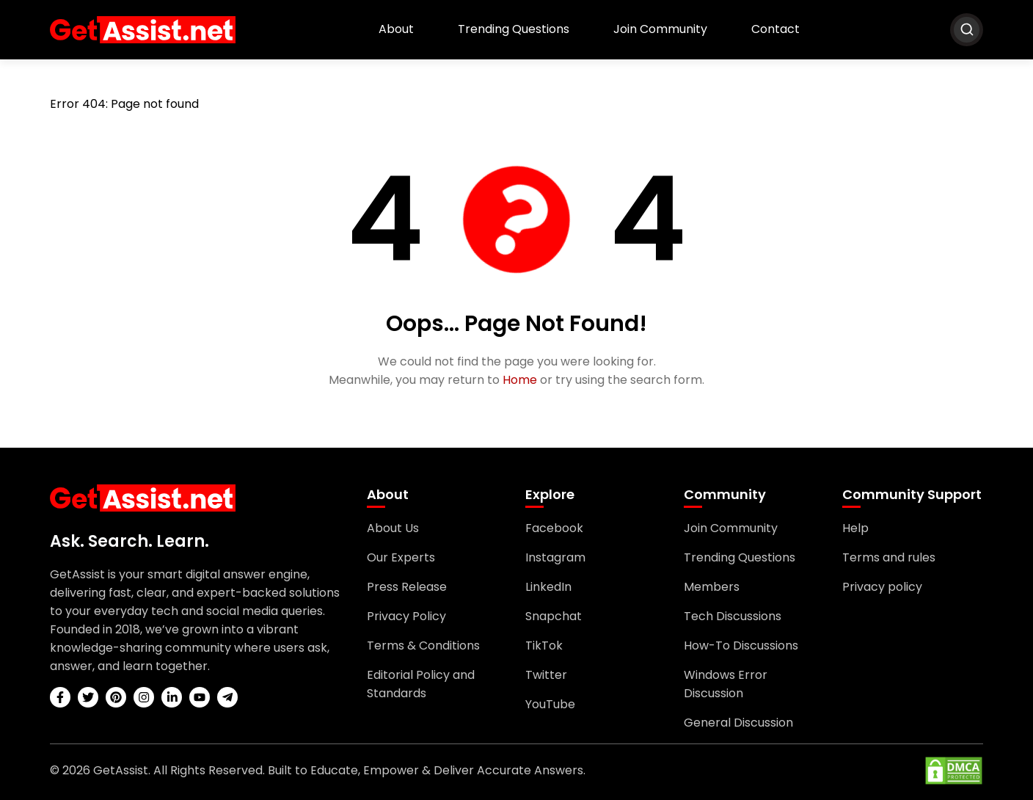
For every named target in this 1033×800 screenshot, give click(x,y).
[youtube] (199, 697)
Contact (775, 29)
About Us (393, 528)
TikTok (544, 645)
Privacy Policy (406, 616)
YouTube (550, 704)
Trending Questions (513, 29)
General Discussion (738, 722)
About (396, 29)
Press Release (407, 586)
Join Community (660, 29)
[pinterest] (116, 697)
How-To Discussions (741, 645)
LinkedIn (548, 586)
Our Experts (401, 557)
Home (520, 379)
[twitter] (88, 697)
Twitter (546, 674)
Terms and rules (888, 557)
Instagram (555, 557)
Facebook (554, 528)
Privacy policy (882, 586)
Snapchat (553, 616)
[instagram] (144, 697)
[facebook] (60, 697)
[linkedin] (171, 697)
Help (855, 528)
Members (712, 586)
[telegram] (227, 697)
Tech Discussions (732, 616)
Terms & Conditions (423, 645)
